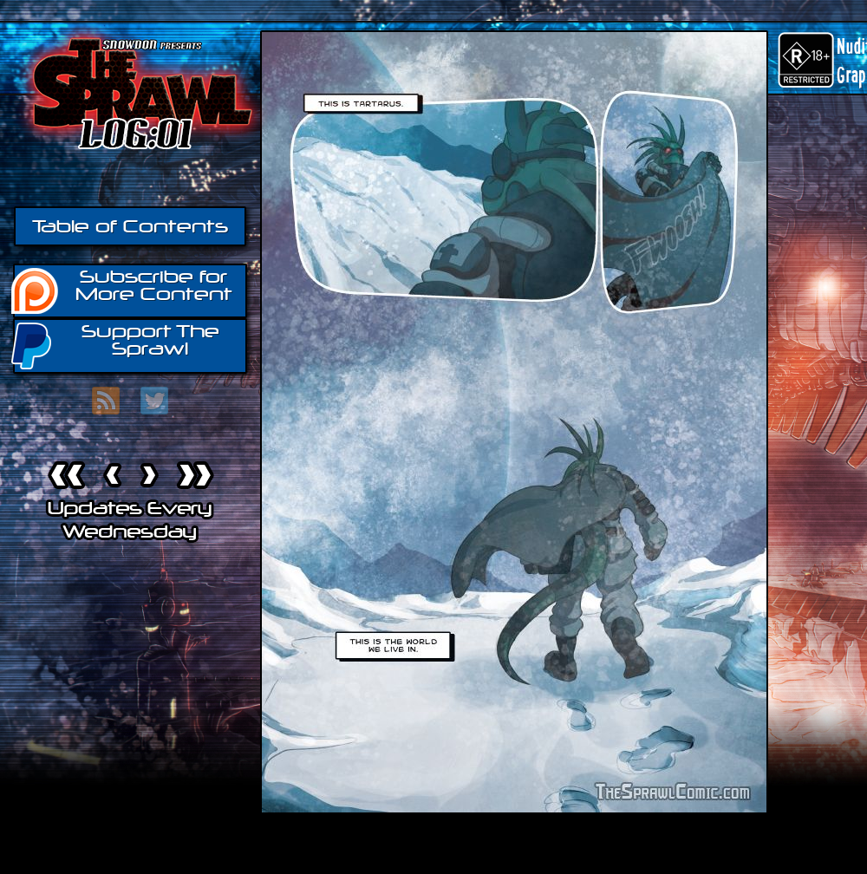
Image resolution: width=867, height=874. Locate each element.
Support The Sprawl (116, 344)
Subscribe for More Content (122, 289)
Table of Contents (130, 226)
